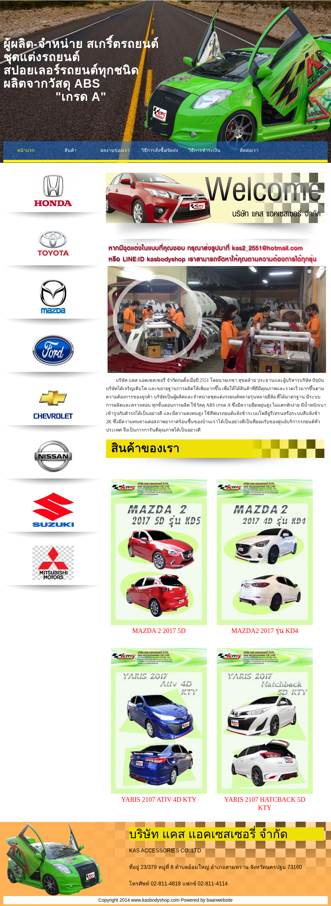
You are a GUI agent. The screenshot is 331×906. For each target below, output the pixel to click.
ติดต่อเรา (249, 150)
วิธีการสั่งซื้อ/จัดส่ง (159, 150)
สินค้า (70, 150)
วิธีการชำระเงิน (204, 150)
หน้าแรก (25, 150)
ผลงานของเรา (115, 150)
